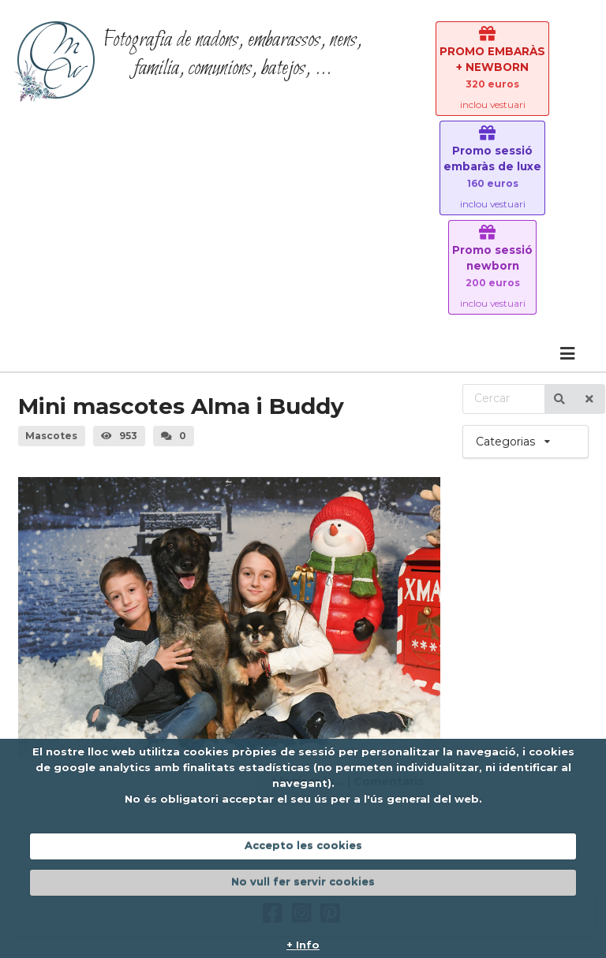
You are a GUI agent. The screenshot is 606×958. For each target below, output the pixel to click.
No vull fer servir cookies (303, 881)
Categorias (525, 437)
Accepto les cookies (303, 845)
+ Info (303, 944)
